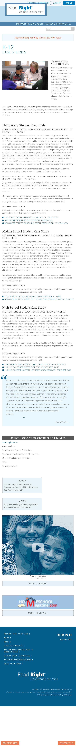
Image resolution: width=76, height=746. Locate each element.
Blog (4, 462)
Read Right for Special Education (16, 450)
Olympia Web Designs (65, 695)
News (7, 637)
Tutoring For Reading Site (18, 659)
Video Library (38, 583)
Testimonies (10, 743)
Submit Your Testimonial (18, 655)
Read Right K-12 (9, 442)
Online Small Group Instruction (16, 458)
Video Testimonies (14, 645)
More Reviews (38, 612)
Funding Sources (9, 466)
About (57, 3)
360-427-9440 (66, 639)
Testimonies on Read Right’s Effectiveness (20, 454)
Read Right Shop (13, 663)
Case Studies (8, 446)
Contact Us (66, 743)
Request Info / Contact (16, 633)
